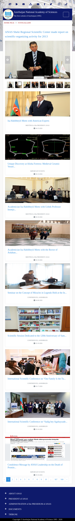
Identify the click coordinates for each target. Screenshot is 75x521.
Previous (7, 60)
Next (67, 60)
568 (62, 479)
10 (46, 479)
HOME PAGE (9, 23)
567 (56, 479)
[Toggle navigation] (66, 14)
